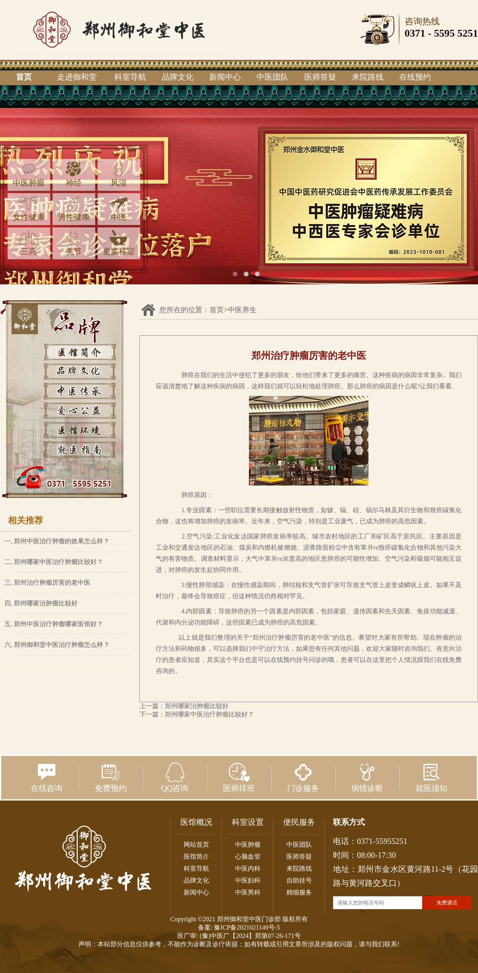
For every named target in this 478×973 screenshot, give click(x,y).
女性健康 (29, 208)
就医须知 (431, 777)
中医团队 (272, 76)
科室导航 (130, 76)
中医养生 (242, 310)
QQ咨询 (175, 777)
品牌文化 (178, 76)
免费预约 (111, 777)
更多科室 (119, 243)
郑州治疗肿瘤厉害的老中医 (52, 582)
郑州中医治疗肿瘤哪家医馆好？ (58, 624)
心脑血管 (248, 856)
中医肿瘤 (29, 174)
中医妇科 (248, 880)
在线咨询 (47, 777)
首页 (24, 76)
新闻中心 (225, 76)
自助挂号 (299, 880)
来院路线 (368, 76)
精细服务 (299, 892)
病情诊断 (367, 777)
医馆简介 (196, 856)
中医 (119, 208)
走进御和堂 (77, 76)
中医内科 (248, 868)
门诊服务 (303, 777)
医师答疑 (320, 76)
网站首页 (196, 844)
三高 (29, 243)
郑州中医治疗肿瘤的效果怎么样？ (62, 541)
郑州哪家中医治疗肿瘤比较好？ (58, 561)
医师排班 (239, 777)
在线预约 (415, 76)
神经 (74, 174)
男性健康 (74, 208)
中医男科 (248, 892)
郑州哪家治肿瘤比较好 (46, 603)
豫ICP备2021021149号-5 (247, 927)
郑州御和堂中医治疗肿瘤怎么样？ (62, 644)
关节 (74, 243)
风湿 (119, 174)
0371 (415, 33)
